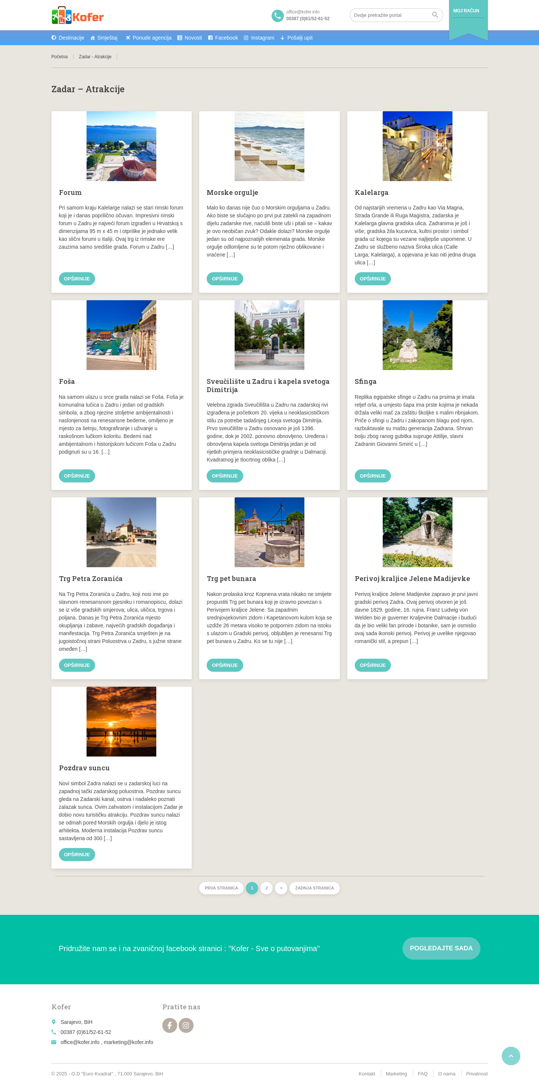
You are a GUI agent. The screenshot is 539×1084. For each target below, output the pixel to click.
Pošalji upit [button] (300, 38)
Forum (70, 192)
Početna (59, 56)
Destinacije (71, 38)
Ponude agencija (152, 38)
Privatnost (477, 1074)
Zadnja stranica (314, 888)
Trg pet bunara (231, 578)
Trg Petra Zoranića (91, 578)
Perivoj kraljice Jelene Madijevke (412, 578)
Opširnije (77, 279)
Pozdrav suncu (84, 767)
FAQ (422, 1074)
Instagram (262, 38)
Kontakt (367, 1074)
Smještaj (107, 38)
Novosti (193, 38)
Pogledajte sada (441, 948)
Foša (67, 381)
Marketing (396, 1074)
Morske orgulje (232, 192)
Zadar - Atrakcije (95, 56)
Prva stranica (221, 888)
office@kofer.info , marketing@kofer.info (106, 1042)
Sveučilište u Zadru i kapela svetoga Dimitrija (268, 385)
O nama (446, 1074)
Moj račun (466, 10)
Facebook (226, 38)
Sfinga (366, 381)
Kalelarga (372, 192)
